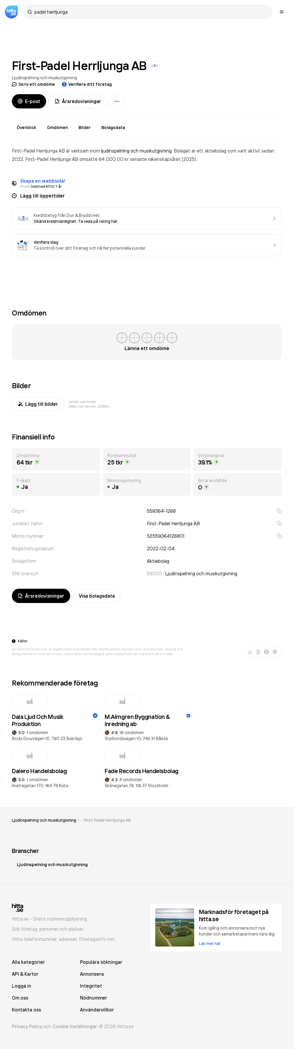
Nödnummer (93, 998)
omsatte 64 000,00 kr (104, 159)
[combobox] (150, 11)
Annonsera (92, 974)
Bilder (85, 127)
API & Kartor (25, 974)
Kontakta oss (26, 1010)
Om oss (20, 998)
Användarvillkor (97, 1010)
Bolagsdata (113, 127)
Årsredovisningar (78, 101)
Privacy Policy (27, 1026)
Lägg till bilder (38, 404)
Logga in (21, 986)
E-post (29, 101)
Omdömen (57, 127)
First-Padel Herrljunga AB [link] (107, 820)
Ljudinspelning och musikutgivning (44, 77)
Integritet (91, 986)
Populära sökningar (101, 962)
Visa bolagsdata (97, 596)
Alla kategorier (28, 962)
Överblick (26, 127)
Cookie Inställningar (75, 1026)
